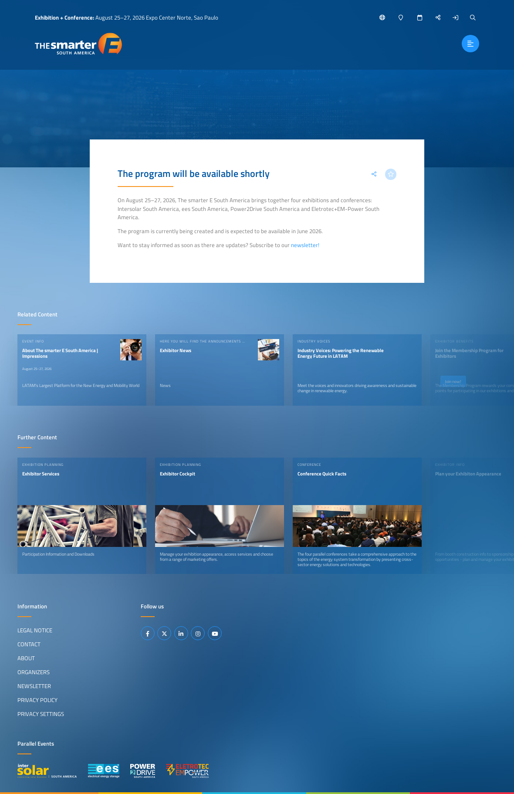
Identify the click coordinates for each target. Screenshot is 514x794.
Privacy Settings (40, 713)
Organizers (33, 672)
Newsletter (34, 686)
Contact (29, 644)
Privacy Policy (37, 700)
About (26, 658)
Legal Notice (34, 630)
